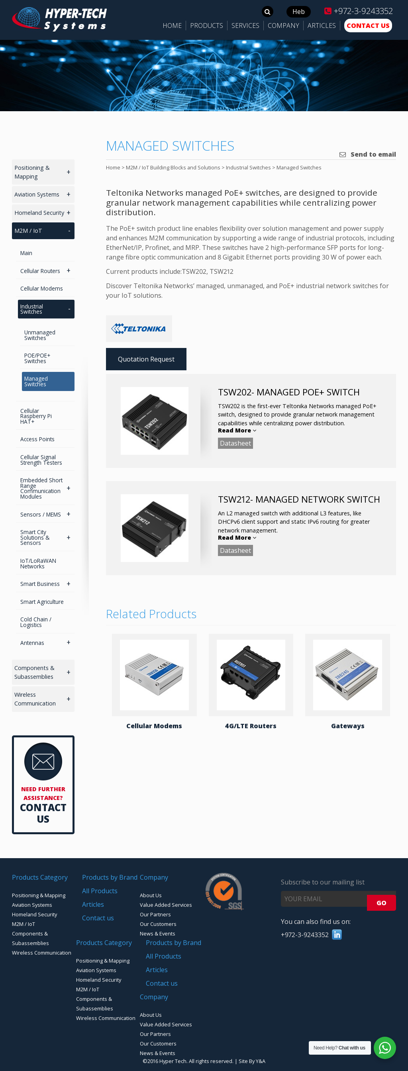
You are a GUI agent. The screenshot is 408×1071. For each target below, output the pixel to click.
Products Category (40, 877)
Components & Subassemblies (34, 672)
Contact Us (43, 813)
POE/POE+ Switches (37, 358)
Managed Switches (36, 381)
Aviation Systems (36, 194)
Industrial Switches (31, 309)
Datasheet (235, 443)
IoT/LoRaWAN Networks (38, 563)
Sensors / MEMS (40, 514)
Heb (298, 11)
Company (154, 877)
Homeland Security (39, 212)
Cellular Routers (40, 271)
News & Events (157, 933)
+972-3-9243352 (358, 10)
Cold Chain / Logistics (35, 622)
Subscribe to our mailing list (323, 882)
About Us (151, 895)
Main (26, 253)
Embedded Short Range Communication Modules (41, 488)
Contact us (98, 918)
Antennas (32, 643)
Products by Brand (109, 877)
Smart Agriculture (42, 601)
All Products (100, 890)
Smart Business (40, 584)
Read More (237, 430)
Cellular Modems (154, 725)
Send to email (367, 154)
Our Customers (158, 924)
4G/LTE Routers (251, 725)
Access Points (37, 439)
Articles (93, 904)
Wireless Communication (35, 699)
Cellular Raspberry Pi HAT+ (36, 416)
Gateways (348, 725)
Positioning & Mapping (32, 172)
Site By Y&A (252, 1061)
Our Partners (155, 914)
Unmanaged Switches (39, 335)
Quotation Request (146, 359)
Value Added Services (166, 904)
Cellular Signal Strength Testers (41, 459)
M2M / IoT (28, 230)
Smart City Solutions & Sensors (34, 537)
